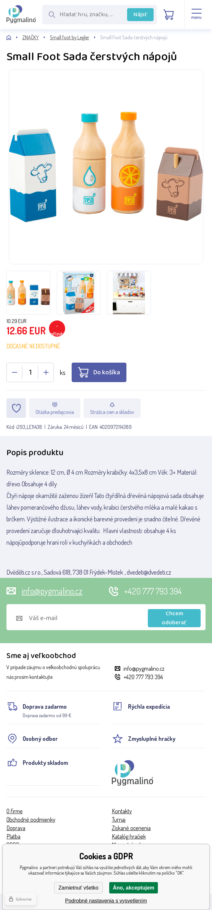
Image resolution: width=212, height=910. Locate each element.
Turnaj (118, 819)
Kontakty (122, 811)
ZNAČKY (30, 37)
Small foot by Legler (69, 37)
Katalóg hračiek (129, 836)
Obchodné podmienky (30, 819)
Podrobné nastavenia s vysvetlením (106, 901)
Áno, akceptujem (133, 888)
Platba (13, 836)
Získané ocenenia (131, 827)
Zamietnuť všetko (78, 888)
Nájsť (140, 14)
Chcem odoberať (174, 618)
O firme (14, 811)
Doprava (15, 827)
